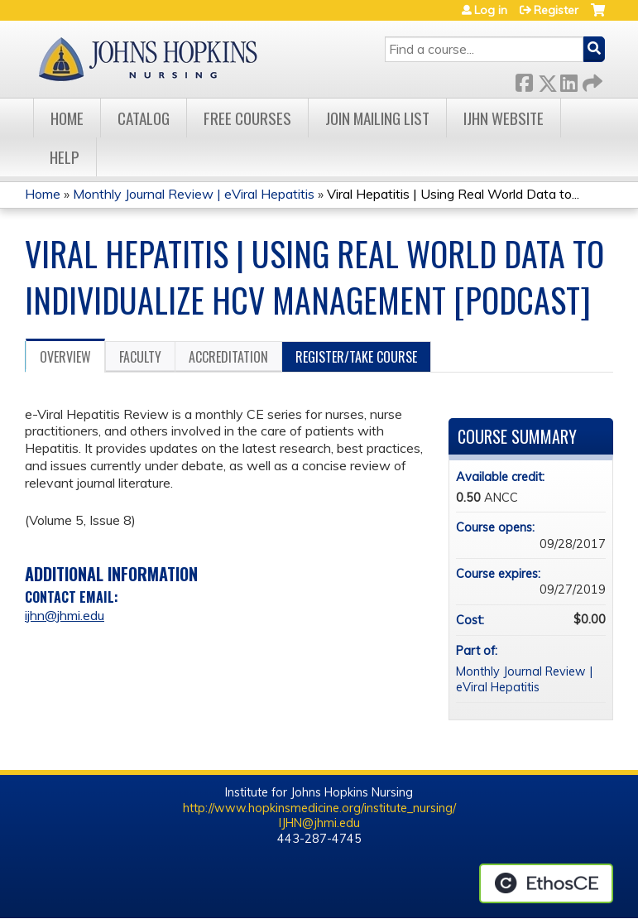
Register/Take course (356, 357)
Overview (65, 357)
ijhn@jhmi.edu (64, 615)
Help (64, 157)
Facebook (524, 79)
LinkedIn (568, 79)
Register (556, 10)
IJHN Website (503, 118)
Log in (490, 10)
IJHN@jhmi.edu (319, 823)
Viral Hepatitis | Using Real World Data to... (453, 193)
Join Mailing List (377, 118)
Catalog (144, 118)
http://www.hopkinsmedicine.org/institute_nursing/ (319, 808)
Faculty (140, 357)
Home (67, 118)
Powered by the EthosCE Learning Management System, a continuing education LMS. (546, 883)
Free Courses (247, 118)
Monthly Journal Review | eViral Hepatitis (195, 193)
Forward (591, 79)
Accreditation (228, 357)
